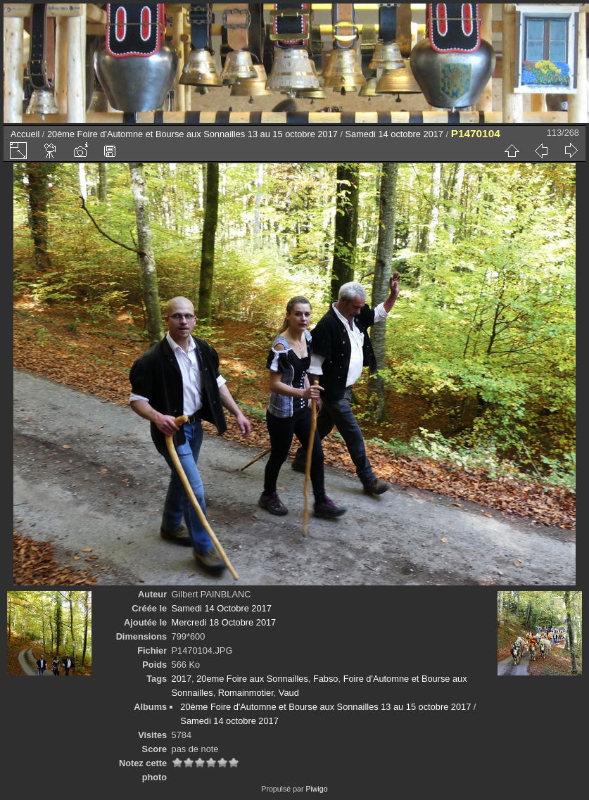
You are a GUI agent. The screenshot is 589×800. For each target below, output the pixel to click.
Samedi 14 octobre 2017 (394, 134)
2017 (181, 678)
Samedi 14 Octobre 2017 (222, 608)
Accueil (25, 134)
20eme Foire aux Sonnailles (252, 678)
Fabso (325, 678)
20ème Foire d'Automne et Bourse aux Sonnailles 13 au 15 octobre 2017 (192, 134)
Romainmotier (246, 692)
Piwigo (316, 789)
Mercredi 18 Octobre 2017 (224, 622)
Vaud (289, 692)
